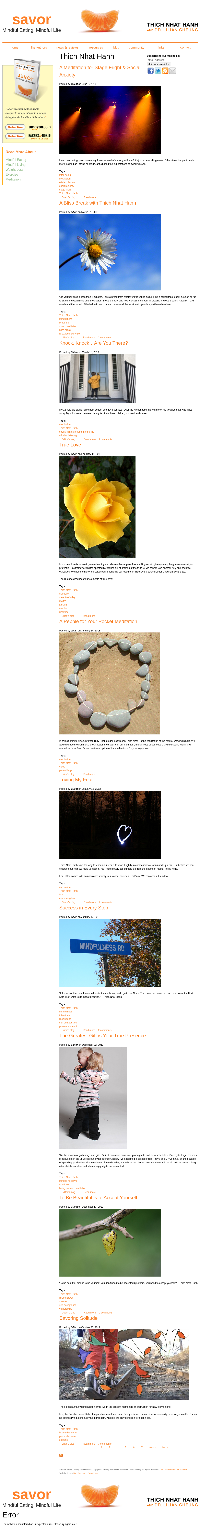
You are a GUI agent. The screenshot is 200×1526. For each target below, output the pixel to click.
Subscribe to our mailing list (163, 55)
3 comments (104, 1443)
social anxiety (66, 186)
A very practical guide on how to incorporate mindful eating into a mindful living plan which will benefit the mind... (25, 112)
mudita (63, 608)
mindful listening (68, 435)
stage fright (65, 189)
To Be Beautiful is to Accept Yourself (98, 1197)
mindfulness (65, 319)
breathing (64, 322)
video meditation (68, 326)
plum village (65, 770)
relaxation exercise (69, 333)
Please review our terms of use (174, 1469)
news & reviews (67, 47)
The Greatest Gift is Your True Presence (102, 1035)
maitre (62, 601)
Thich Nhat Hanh (68, 193)
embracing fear (67, 898)
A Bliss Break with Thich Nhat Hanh (97, 203)
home (15, 47)
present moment (68, 1026)
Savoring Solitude (78, 1318)
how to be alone (68, 1432)
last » (165, 1447)
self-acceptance (68, 1305)
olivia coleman (67, 182)
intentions (64, 1015)
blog (116, 47)
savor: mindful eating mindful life (76, 431)
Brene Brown (66, 1297)
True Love (70, 444)
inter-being (65, 175)
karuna (63, 604)
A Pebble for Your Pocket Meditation (98, 621)
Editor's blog (68, 439)
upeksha (64, 612)
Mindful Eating (16, 160)
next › (153, 1447)
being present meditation (72, 1188)
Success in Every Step (83, 907)
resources (96, 47)
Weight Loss (15, 169)
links (161, 47)
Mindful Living (16, 164)
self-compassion (68, 1022)
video (62, 766)
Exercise (12, 174)
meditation (65, 178)
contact (185, 47)
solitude (63, 1440)
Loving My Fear (76, 779)
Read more (90, 197)
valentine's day (67, 597)
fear (61, 894)
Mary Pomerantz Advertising (85, 1473)
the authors (39, 47)
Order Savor (27, 127)
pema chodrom (67, 1436)
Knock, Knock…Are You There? (93, 343)
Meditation (13, 179)
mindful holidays (68, 1180)
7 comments (105, 902)
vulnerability (65, 1308)
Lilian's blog (68, 337)
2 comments (104, 337)
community (136, 47)
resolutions (65, 1019)
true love (64, 593)
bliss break (65, 330)
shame (63, 1301)
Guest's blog (68, 197)
